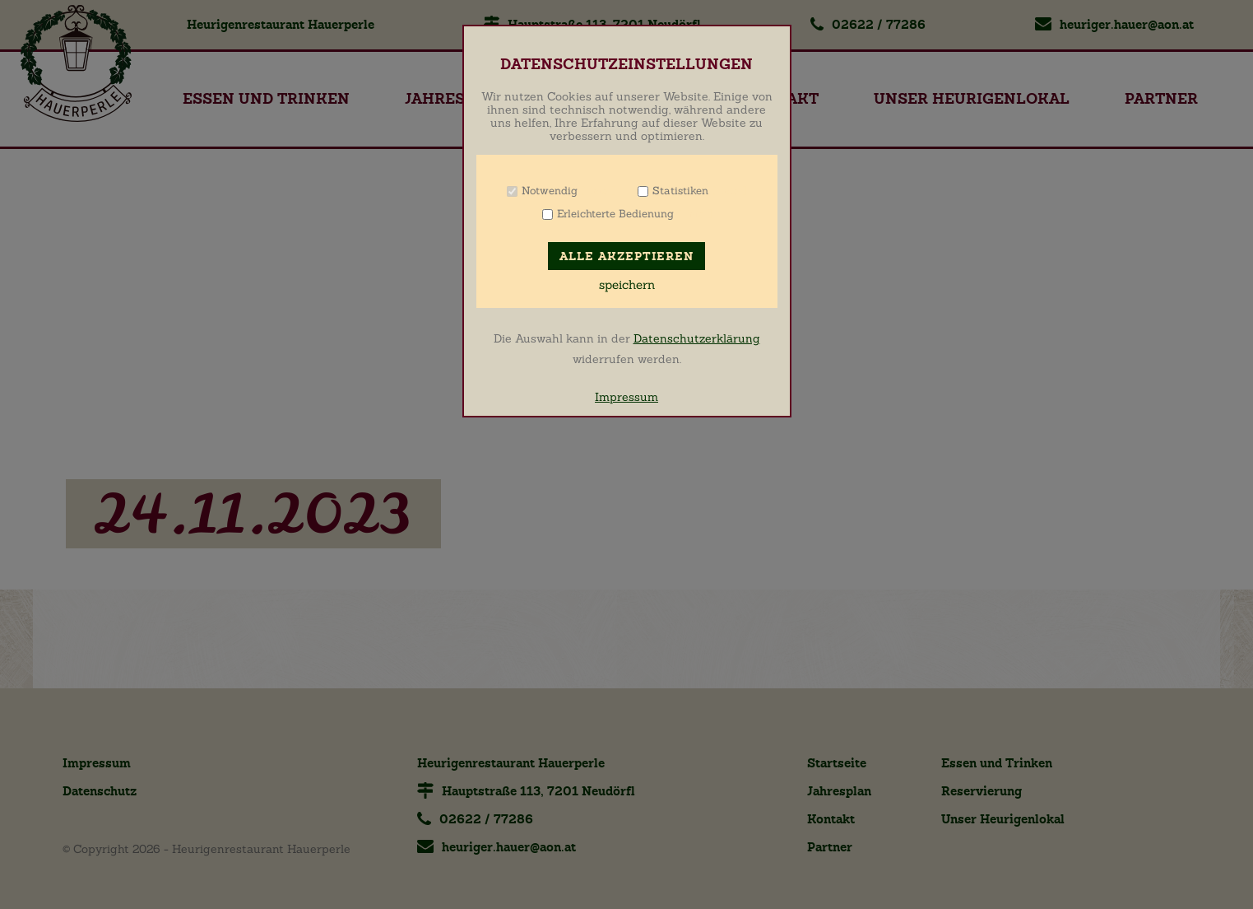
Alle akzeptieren (626, 256)
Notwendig (550, 191)
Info (598, 190)
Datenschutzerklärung (696, 338)
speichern (627, 284)
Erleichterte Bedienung (615, 214)
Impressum (626, 396)
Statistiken (680, 191)
